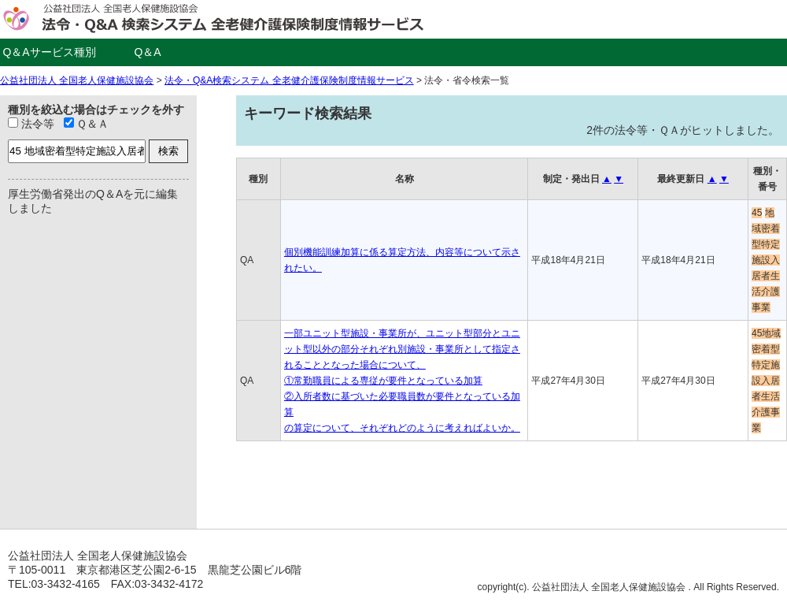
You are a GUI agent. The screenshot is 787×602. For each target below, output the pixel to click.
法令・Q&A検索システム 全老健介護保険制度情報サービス (289, 80)
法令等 (31, 123)
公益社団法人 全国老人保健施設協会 (76, 80)
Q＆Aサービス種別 (48, 52)
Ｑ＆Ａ (86, 123)
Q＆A (147, 52)
